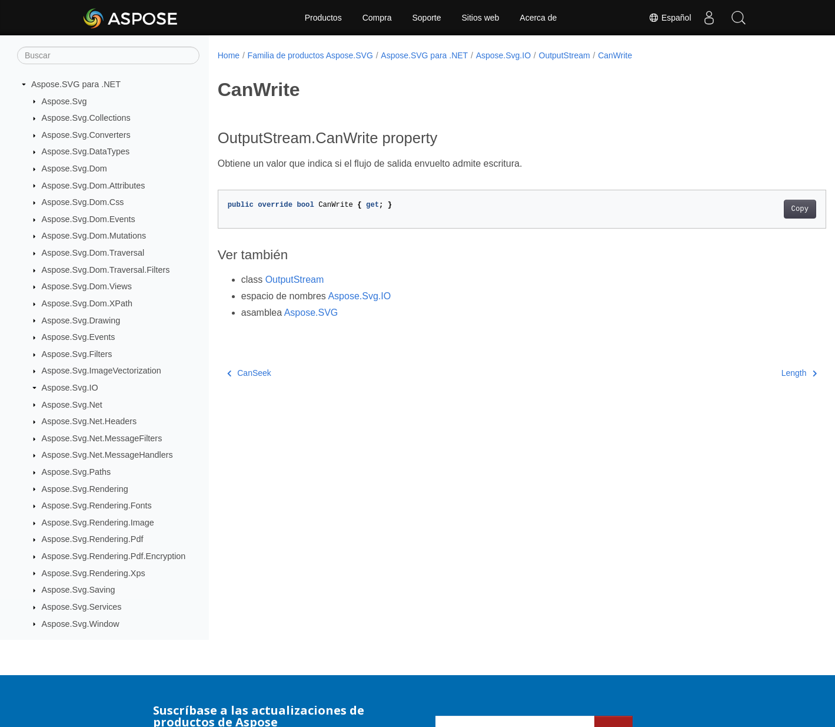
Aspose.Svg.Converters (86, 135)
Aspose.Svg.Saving (78, 589)
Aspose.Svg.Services (82, 607)
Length (756, 373)
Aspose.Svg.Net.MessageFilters (102, 438)
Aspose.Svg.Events (78, 337)
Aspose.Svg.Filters (77, 354)
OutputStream (564, 55)
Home (228, 55)
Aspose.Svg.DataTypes (86, 151)
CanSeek (249, 373)
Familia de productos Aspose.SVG (310, 55)
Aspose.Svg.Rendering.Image (98, 522)
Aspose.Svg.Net (72, 404)
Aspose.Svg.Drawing (81, 320)
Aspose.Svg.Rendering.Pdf (93, 539)
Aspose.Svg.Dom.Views (87, 286)
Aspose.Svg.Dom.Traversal (93, 252)
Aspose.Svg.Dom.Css (83, 202)
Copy (757, 209)
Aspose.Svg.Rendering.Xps (93, 573)
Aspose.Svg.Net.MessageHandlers (107, 455)
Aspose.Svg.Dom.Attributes (93, 185)
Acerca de (538, 17)
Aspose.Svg (64, 101)
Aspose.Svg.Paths (76, 472)
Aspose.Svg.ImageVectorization (101, 370)
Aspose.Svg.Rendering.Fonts (97, 505)
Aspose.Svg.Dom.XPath (87, 303)
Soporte (426, 17)
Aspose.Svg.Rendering (85, 489)
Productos (323, 17)
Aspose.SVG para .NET (76, 84)
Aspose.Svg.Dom (74, 168)
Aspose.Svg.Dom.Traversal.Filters (106, 270)
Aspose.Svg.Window (80, 624)
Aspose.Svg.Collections (86, 118)
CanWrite (615, 55)
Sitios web (481, 17)
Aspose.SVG (311, 313)
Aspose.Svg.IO (70, 387)
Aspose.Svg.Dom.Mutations (94, 235)
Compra (377, 17)
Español (669, 17)
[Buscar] (108, 55)
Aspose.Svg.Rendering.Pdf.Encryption (114, 556)
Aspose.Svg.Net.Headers (89, 421)
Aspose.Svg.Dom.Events (88, 219)
